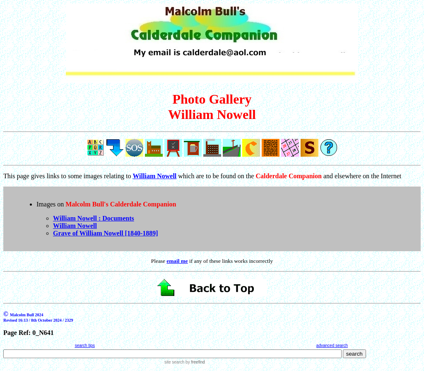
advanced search (332, 345)
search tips (85, 345)
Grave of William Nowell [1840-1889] (105, 233)
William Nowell (75, 225)
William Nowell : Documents (93, 218)
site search (174, 362)
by (194, 362)
